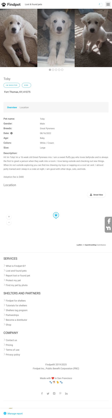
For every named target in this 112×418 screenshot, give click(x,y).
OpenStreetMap (90, 245)
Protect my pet (13, 280)
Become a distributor (16, 320)
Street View (98, 195)
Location (24, 107)
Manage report (13, 413)
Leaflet (79, 245)
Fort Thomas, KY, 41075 (17, 91)
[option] (18, 38)
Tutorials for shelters (16, 305)
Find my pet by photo (17, 285)
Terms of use (12, 349)
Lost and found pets (16, 270)
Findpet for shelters (16, 300)
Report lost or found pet (18, 275)
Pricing (9, 345)
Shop (8, 324)
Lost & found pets (33, 4)
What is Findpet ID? (16, 266)
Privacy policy (13, 354)
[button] (54, 212)
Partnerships (12, 315)
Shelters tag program (16, 310)
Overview (12, 107)
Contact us (11, 340)
